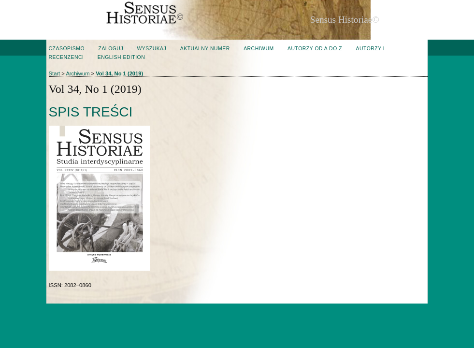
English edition (121, 57)
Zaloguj (111, 48)
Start (54, 73)
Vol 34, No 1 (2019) (119, 73)
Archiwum (258, 48)
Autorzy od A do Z (314, 48)
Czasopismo (67, 48)
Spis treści (91, 111)
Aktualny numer (205, 48)
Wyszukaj (152, 48)
